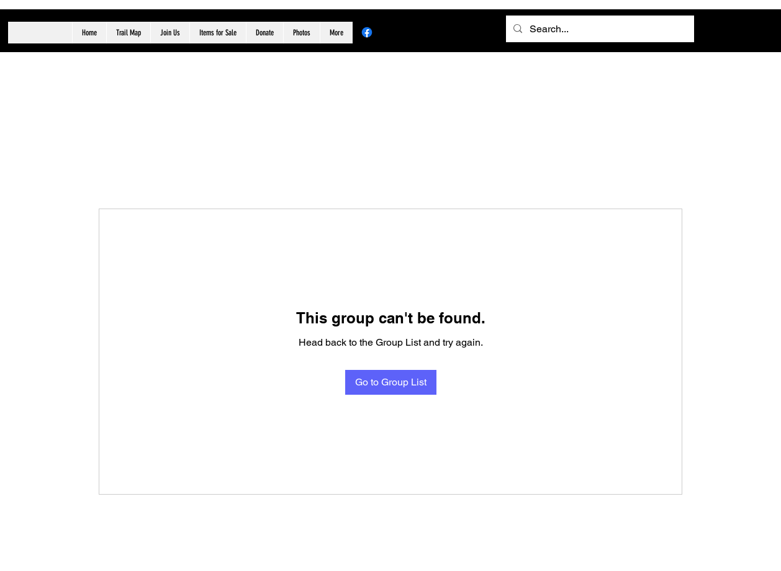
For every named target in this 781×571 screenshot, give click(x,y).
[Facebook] (367, 32)
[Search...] (599, 29)
